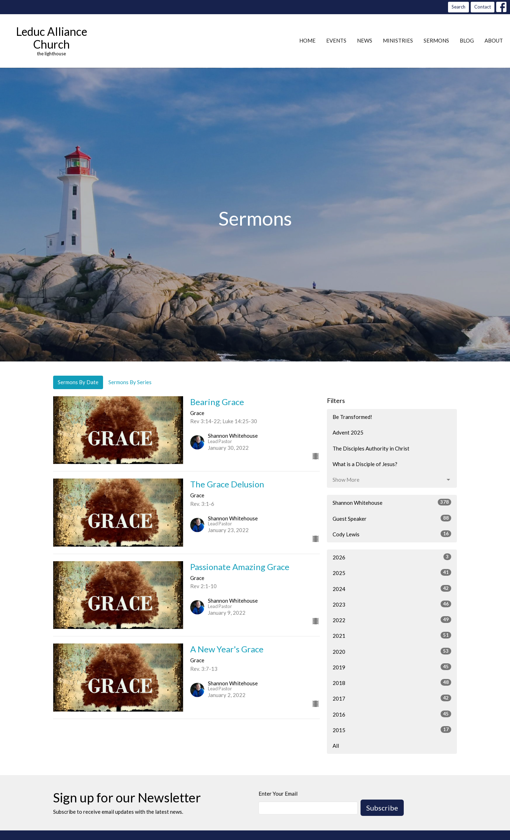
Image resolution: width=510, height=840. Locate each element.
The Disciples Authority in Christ (371, 448)
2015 (392, 729)
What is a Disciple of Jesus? (365, 464)
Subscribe (382, 807)
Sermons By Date (78, 382)
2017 (392, 698)
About (493, 40)
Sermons (436, 40)
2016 (392, 714)
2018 (392, 682)
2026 (392, 556)
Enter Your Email (278, 793)
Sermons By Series (130, 382)
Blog (467, 40)
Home (307, 40)
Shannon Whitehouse (392, 502)
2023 (392, 604)
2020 (392, 651)
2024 (392, 588)
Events (336, 40)
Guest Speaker (392, 518)
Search (458, 7)
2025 (392, 572)
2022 (392, 619)
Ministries (398, 40)
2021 (392, 635)
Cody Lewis (392, 533)
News (364, 40)
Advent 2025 (348, 432)
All (336, 745)
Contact (482, 7)
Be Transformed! (352, 417)
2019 (392, 666)
